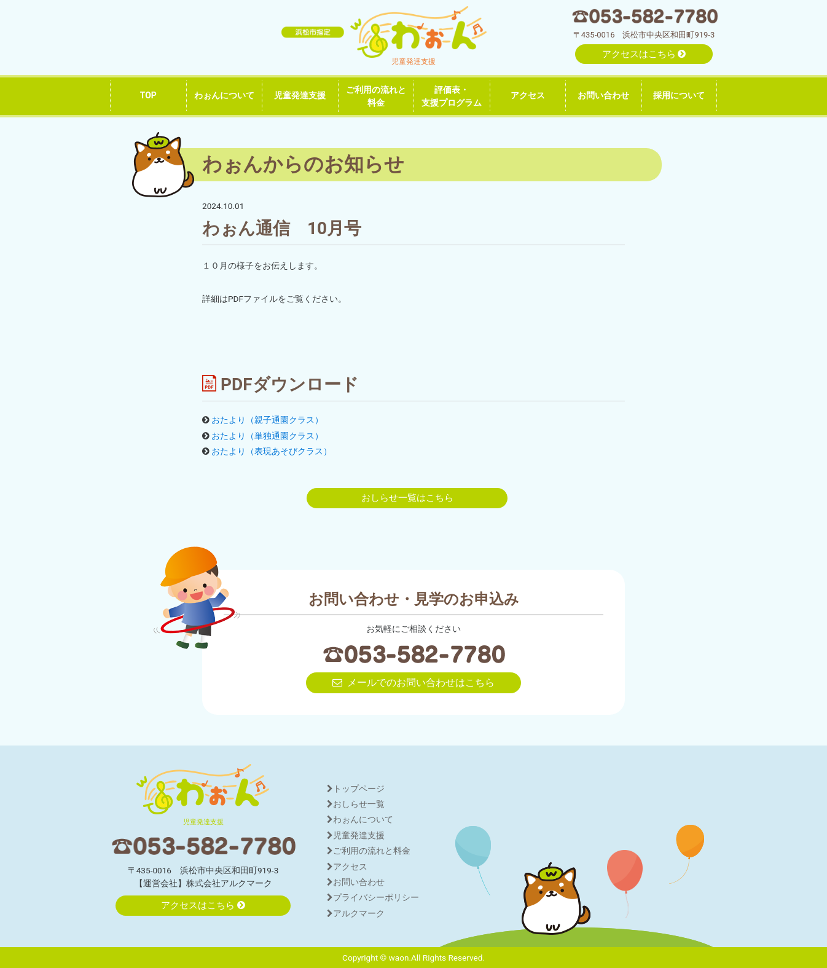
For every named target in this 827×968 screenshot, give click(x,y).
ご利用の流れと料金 (376, 96)
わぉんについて (224, 95)
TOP (148, 95)
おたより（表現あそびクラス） (271, 451)
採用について (679, 95)
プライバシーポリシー (373, 897)
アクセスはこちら (644, 54)
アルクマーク (356, 913)
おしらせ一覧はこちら (407, 497)
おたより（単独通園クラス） (267, 436)
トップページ (356, 788)
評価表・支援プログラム (451, 96)
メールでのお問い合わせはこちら (413, 682)
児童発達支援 (300, 95)
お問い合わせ (603, 95)
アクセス (528, 95)
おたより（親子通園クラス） (267, 420)
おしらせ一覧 (356, 804)
